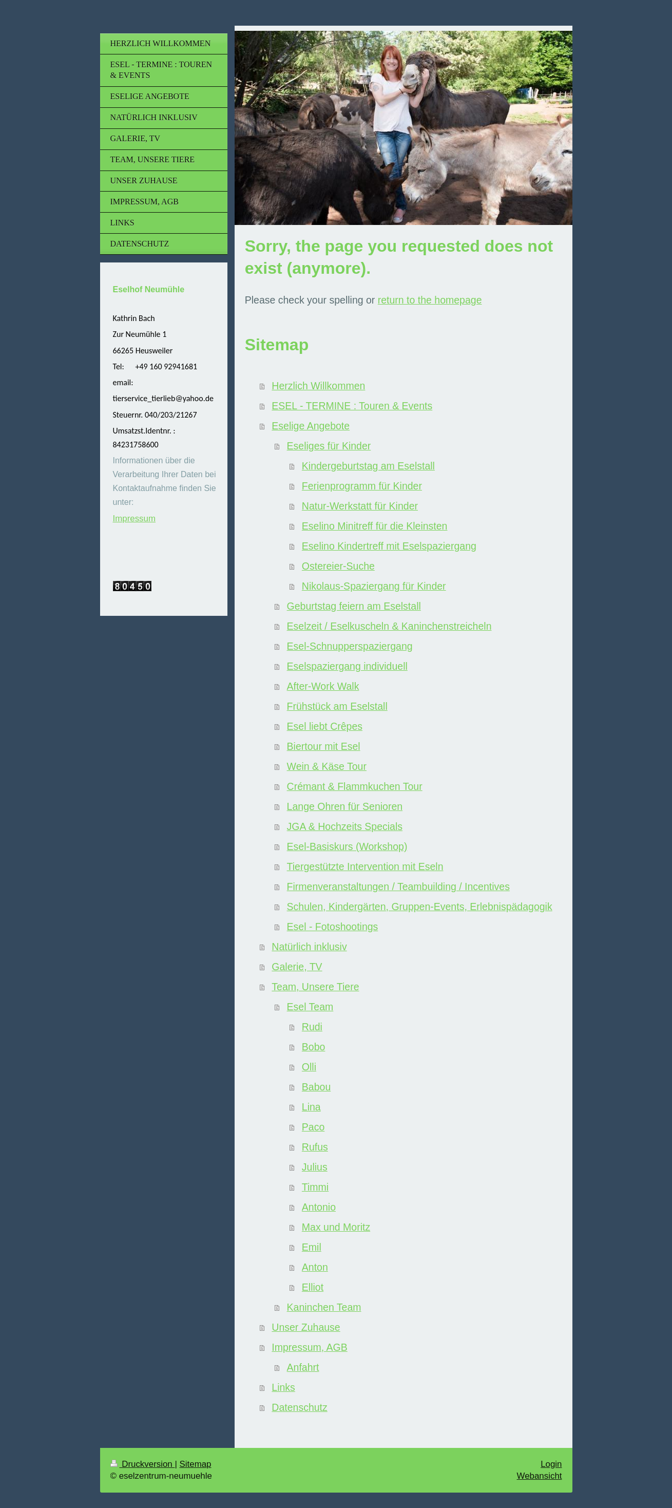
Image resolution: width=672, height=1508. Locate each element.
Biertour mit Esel (323, 746)
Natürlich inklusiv (309, 946)
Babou (316, 1086)
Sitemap (196, 1464)
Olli (309, 1066)
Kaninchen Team (324, 1307)
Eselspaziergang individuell (347, 666)
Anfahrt (303, 1367)
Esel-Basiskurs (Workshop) (347, 846)
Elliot (312, 1287)
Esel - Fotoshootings (332, 926)
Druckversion (142, 1464)
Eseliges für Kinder (329, 445)
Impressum (134, 518)
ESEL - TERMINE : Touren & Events (352, 405)
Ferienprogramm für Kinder (362, 486)
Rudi (312, 1026)
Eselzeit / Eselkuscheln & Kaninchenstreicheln (389, 626)
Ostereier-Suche (338, 566)
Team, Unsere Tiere (315, 986)
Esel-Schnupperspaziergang (350, 646)
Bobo (313, 1046)
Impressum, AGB (309, 1347)
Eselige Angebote (311, 425)
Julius (315, 1167)
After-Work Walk (323, 686)
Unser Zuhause (306, 1327)
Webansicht (539, 1476)
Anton (315, 1267)
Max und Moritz (336, 1227)
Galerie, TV (297, 966)
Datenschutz (299, 1407)
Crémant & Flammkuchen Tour (355, 786)
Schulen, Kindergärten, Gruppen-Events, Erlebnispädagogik (419, 906)
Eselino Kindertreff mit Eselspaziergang (389, 546)
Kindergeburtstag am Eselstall (368, 466)
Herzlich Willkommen (318, 385)
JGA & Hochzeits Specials (344, 826)
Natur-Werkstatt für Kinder (360, 506)
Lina (311, 1107)
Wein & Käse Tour (327, 766)
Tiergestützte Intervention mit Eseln (365, 866)
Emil (311, 1247)
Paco (313, 1127)
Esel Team (310, 1006)
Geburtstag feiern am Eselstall (354, 606)
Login (551, 1464)
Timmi (315, 1187)
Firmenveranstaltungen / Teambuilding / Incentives (398, 886)
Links (283, 1387)
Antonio (319, 1207)
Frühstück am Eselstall (337, 706)
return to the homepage (430, 300)
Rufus (315, 1147)
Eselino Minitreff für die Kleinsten (375, 526)
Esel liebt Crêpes (324, 726)
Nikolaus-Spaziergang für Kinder (374, 586)
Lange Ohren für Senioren (345, 806)
